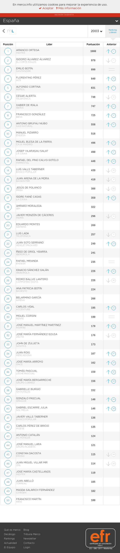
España (11, 21)
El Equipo (9, 547)
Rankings (9, 538)
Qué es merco (12, 530)
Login (26, 547)
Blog (26, 530)
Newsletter (29, 538)
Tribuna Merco (31, 534)
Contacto (29, 543)
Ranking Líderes (113, 31)
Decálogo (9, 534)
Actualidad (10, 543)
